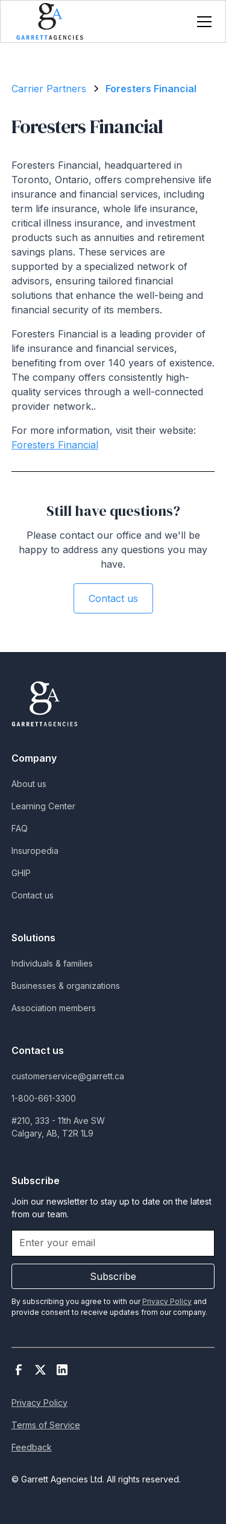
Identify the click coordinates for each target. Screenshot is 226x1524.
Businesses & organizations (65, 985)
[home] (49, 21)
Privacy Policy (39, 1402)
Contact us (113, 598)
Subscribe (113, 1276)
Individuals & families (52, 963)
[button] (202, 21)
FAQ (19, 828)
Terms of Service (45, 1425)
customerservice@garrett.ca (67, 1076)
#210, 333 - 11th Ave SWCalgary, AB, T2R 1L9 (58, 1126)
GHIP (21, 873)
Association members (53, 1008)
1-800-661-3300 (43, 1098)
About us (28, 784)
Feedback (31, 1447)
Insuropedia (34, 850)
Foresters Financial (54, 445)
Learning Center (43, 806)
